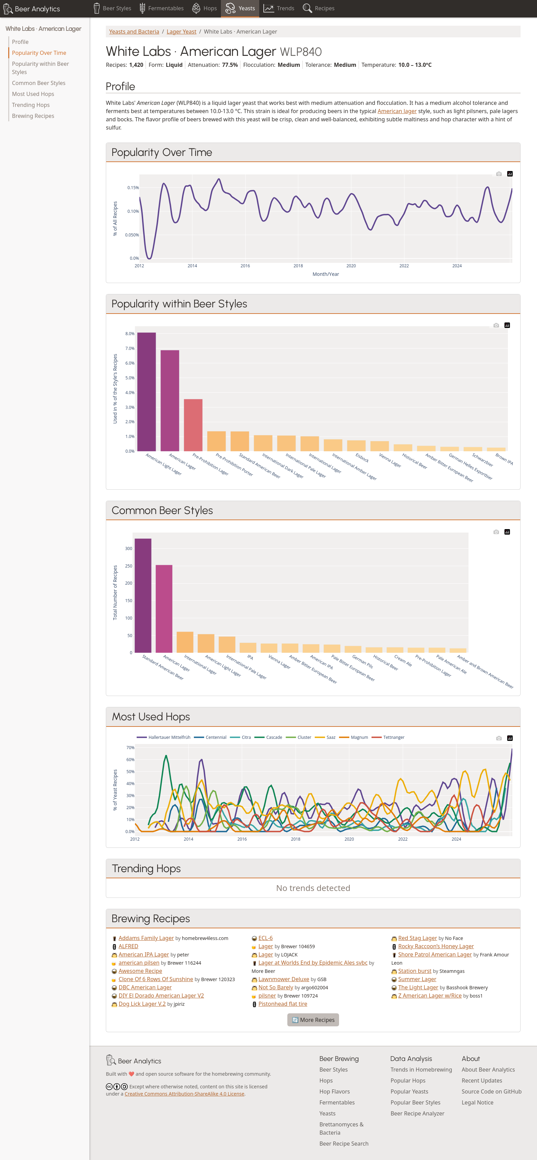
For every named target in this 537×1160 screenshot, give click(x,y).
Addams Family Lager (146, 938)
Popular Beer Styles (415, 1102)
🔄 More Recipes (313, 1020)
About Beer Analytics (488, 1069)
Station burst (415, 971)
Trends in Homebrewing (421, 1069)
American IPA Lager (144, 954)
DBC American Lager (145, 987)
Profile (20, 42)
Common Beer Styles (38, 83)
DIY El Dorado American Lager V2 (161, 995)
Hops (326, 1080)
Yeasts (328, 1113)
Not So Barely (276, 987)
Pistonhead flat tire (283, 1004)
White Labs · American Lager (43, 29)
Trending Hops (31, 105)
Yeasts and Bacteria (134, 31)
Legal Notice (478, 1102)
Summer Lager (417, 979)
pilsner (267, 995)
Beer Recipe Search (344, 1143)
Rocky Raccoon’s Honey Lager (436, 946)
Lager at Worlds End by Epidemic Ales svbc (313, 962)
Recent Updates (482, 1080)
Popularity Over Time (39, 53)
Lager (266, 946)
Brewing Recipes (33, 116)
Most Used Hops (33, 94)
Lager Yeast (182, 31)
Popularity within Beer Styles (40, 68)
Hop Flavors (335, 1091)
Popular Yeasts (409, 1091)
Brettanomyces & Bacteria (342, 1128)
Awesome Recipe (140, 971)
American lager (397, 111)
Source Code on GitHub (492, 1091)
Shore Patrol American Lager (435, 954)
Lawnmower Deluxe (284, 979)
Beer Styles (334, 1069)
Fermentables (337, 1102)
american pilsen (139, 962)
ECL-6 (266, 938)
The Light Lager (418, 987)
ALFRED (128, 946)
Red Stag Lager (417, 938)
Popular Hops (407, 1080)
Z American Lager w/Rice (430, 995)
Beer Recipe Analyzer (417, 1113)
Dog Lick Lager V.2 (142, 1004)
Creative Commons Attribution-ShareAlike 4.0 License (184, 1093)
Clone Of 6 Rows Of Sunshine (156, 979)
